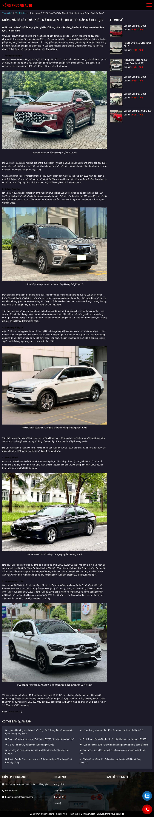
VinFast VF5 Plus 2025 (135, 25)
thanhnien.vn (15, 711)
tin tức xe (20, 13)
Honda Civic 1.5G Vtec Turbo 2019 (137, 44)
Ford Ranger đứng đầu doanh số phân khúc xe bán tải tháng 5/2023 (113, 739)
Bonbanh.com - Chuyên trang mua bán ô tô (102, 814)
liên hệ (57, 803)
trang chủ (7, 13)
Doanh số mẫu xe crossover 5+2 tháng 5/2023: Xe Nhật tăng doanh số (39, 739)
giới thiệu (59, 790)
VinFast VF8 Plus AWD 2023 (138, 110)
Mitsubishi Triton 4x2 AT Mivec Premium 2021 (136, 61)
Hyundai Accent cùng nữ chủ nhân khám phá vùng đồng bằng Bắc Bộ (114, 745)
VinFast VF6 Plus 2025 (135, 76)
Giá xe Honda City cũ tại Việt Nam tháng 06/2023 (29, 745)
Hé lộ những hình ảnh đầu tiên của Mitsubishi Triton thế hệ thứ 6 (111, 730)
